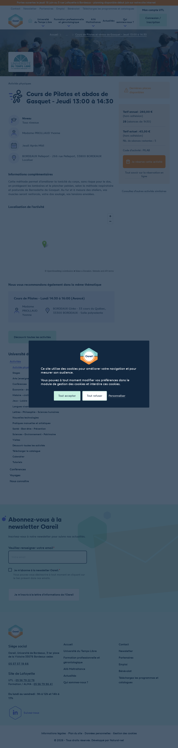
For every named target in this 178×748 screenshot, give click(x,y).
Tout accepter (67, 395)
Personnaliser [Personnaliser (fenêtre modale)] (117, 395)
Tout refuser (94, 395)
